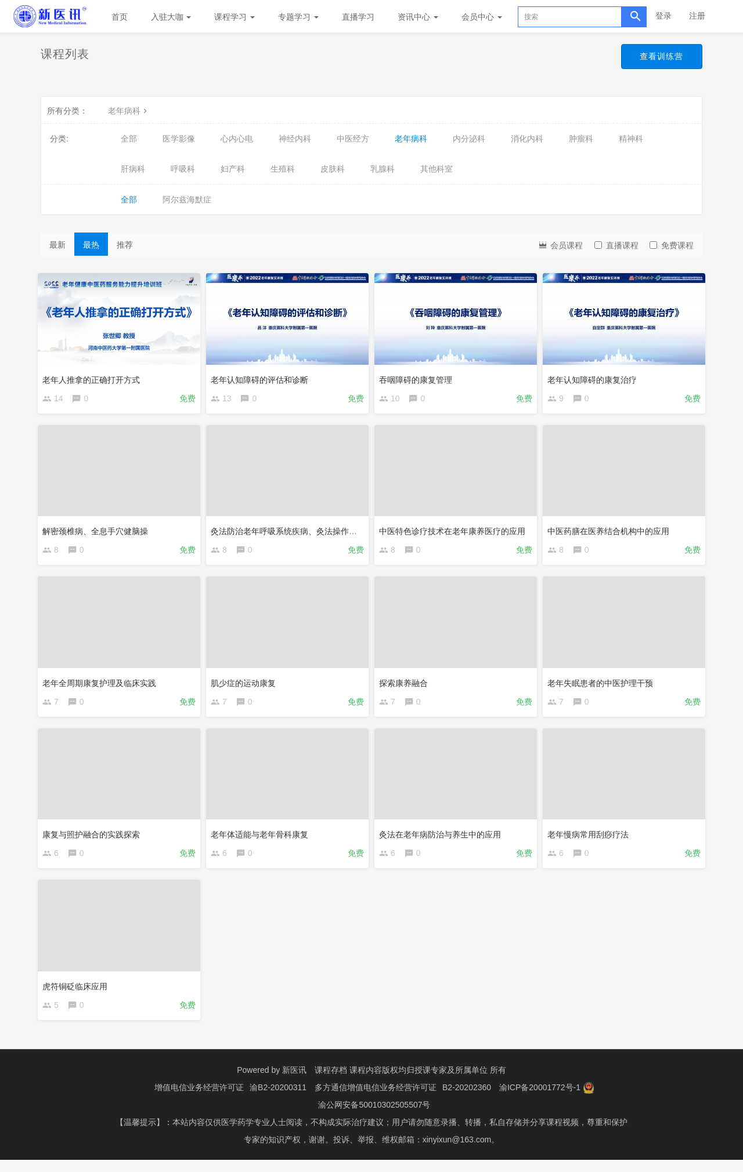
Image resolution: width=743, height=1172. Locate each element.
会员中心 (481, 16)
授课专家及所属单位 (451, 1082)
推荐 (125, 244)
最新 (57, 244)
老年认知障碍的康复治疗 (595, 376)
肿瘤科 (581, 138)
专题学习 (298, 16)
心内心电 (237, 138)
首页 (119, 16)
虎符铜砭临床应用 (77, 992)
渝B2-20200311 (278, 1099)
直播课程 (616, 245)
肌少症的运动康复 (246, 685)
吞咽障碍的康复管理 (418, 376)
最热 (91, 244)
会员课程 (560, 244)
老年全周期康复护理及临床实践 (102, 685)
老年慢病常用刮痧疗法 (591, 839)
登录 (663, 15)
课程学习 (234, 16)
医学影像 (179, 138)
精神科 (631, 138)
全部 (129, 138)
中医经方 (353, 138)
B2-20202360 (466, 1099)
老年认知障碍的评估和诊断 (262, 376)
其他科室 (436, 168)
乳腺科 (382, 168)
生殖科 (282, 168)
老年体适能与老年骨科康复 (262, 839)
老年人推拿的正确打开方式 (94, 376)
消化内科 (527, 138)
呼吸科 (183, 168)
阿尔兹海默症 (187, 199)
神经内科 (295, 138)
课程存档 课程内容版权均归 (364, 1082)
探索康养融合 (406, 685)
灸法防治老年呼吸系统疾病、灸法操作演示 (291, 530)
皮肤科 (332, 168)
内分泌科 (469, 138)
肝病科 (133, 168)
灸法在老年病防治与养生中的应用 (443, 839)
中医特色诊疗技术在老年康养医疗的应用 (455, 530)
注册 (697, 15)
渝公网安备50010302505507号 (374, 1117)
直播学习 (358, 16)
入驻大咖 (171, 16)
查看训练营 (659, 56)
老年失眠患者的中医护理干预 (603, 685)
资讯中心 (418, 16)
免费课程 (672, 245)
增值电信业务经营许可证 (199, 1099)
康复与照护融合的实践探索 (94, 839)
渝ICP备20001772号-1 (539, 1099)
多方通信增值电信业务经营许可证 (376, 1099)
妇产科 (233, 168)
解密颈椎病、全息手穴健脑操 (98, 530)
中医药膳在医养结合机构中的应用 (611, 530)
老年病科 (129, 110)
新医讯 (294, 1082)
